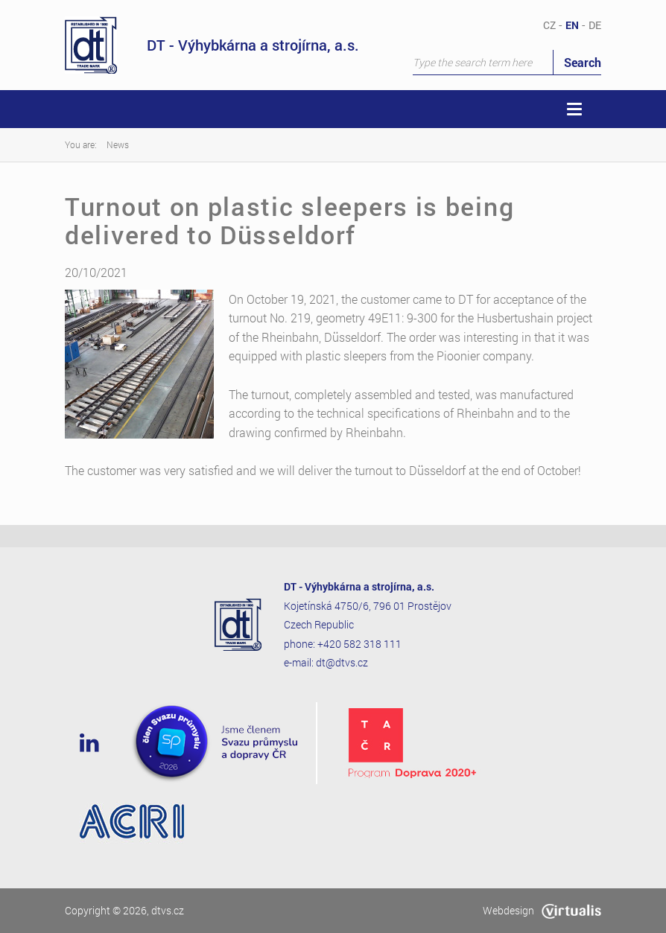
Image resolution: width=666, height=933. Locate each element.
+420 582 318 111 (359, 644)
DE (595, 25)
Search (582, 62)
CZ (549, 25)
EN (572, 25)
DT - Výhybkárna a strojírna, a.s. (212, 45)
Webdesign (542, 910)
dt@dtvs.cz (342, 662)
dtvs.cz (167, 910)
